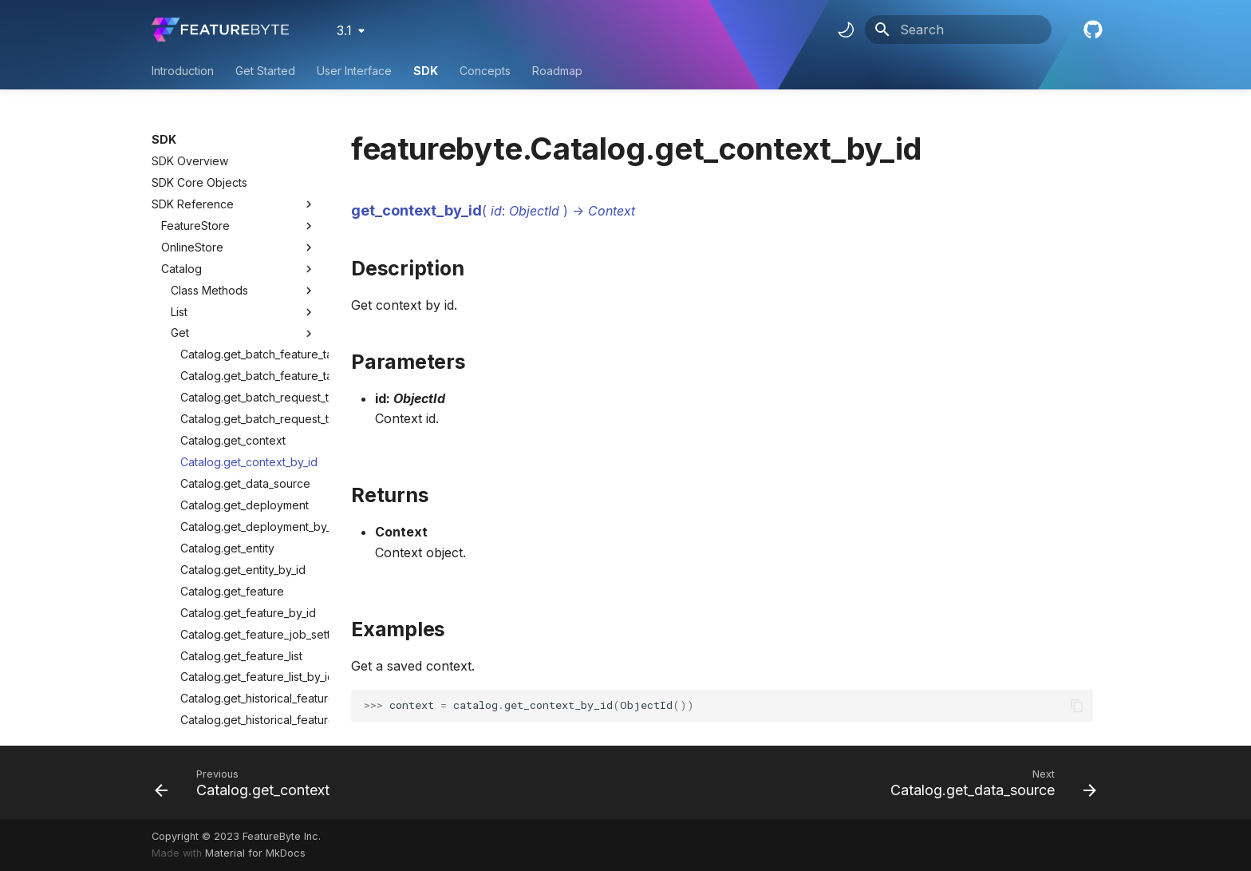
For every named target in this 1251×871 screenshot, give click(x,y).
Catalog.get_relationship (243, 673)
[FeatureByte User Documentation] (220, 29)
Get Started (265, 70)
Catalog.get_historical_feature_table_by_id (248, 609)
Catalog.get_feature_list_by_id (248, 565)
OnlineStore (192, 136)
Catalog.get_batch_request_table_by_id (248, 308)
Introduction (183, 70)
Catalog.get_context (233, 329)
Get (243, 222)
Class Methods (243, 179)
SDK (425, 70)
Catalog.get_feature (232, 480)
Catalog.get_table (226, 716)
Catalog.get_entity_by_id (243, 458)
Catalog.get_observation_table (248, 630)
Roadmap (557, 70)
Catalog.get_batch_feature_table (248, 243)
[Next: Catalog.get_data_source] (989, 782)
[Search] (958, 29)
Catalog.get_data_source (245, 372)
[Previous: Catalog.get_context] (246, 782)
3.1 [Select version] (344, 30)
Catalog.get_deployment (244, 394)
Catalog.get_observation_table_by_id (248, 652)
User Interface (354, 70)
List (243, 201)
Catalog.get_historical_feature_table (248, 587)
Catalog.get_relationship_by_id (248, 695)
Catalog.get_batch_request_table (248, 286)
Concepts (485, 70)
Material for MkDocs (255, 853)
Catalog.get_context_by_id (248, 351)
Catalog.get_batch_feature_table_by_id (248, 264)
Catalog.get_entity (227, 437)
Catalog (181, 157)
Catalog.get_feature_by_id (248, 502)
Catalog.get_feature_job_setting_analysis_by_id (248, 523)
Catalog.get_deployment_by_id (248, 415)
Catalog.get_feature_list (241, 545)
